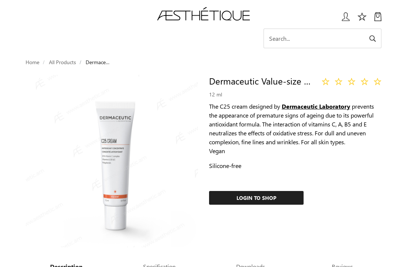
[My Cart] (377, 19)
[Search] (322, 38)
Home (32, 62)
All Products (62, 62)
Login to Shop (256, 197)
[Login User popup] (343, 19)
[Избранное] (362, 19)
